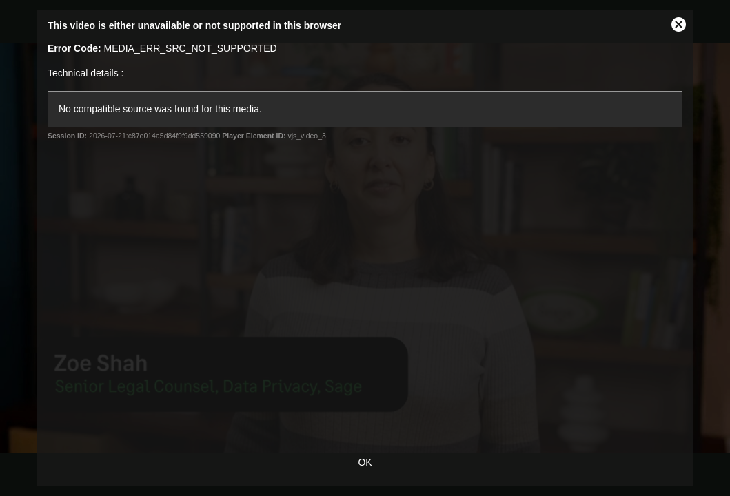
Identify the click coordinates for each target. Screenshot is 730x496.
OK (365, 462)
